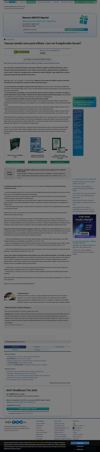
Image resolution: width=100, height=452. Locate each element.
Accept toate (80, 443)
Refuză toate (80, 449)
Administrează (80, 446)
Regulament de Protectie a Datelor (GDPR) (37, 442)
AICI (61, 446)
